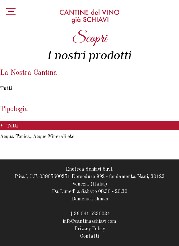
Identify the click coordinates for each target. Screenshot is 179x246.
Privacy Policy (89, 228)
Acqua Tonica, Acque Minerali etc (37, 136)
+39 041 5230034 (89, 214)
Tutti (6, 88)
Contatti (89, 236)
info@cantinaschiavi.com (89, 221)
